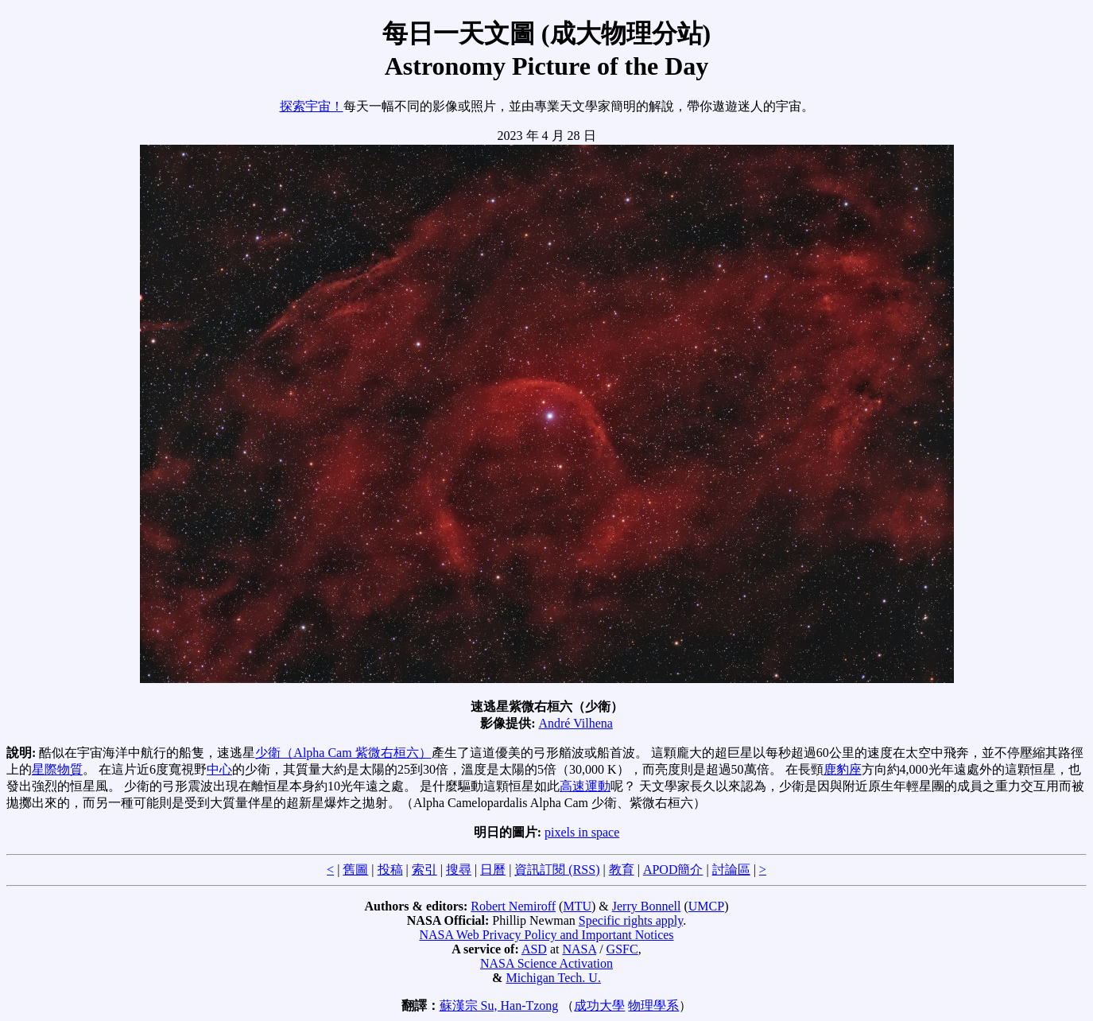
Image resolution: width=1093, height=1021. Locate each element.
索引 (424, 869)
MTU (577, 906)
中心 (219, 769)
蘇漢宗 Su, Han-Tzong (499, 1005)
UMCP (706, 906)
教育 (621, 869)
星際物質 (57, 769)
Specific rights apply (631, 920)
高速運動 (585, 786)
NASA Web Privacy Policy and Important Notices (546, 934)
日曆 (493, 869)
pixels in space (582, 832)
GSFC (622, 949)
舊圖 (355, 869)
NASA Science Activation (546, 963)
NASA (579, 949)
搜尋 (458, 869)
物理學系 (653, 1005)
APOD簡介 (673, 869)
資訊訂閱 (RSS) (556, 869)
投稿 (390, 869)
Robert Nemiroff (513, 906)
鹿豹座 (843, 769)
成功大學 (599, 1005)
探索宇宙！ (311, 106)
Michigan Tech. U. (553, 977)
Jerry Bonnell (646, 906)
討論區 (731, 869)
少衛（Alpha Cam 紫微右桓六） (343, 752)
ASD (534, 949)
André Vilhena (575, 723)
